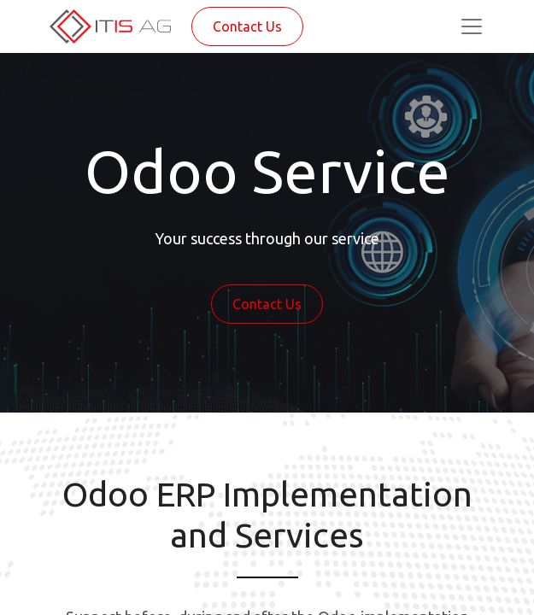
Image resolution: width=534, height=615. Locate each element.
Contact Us (247, 26)
